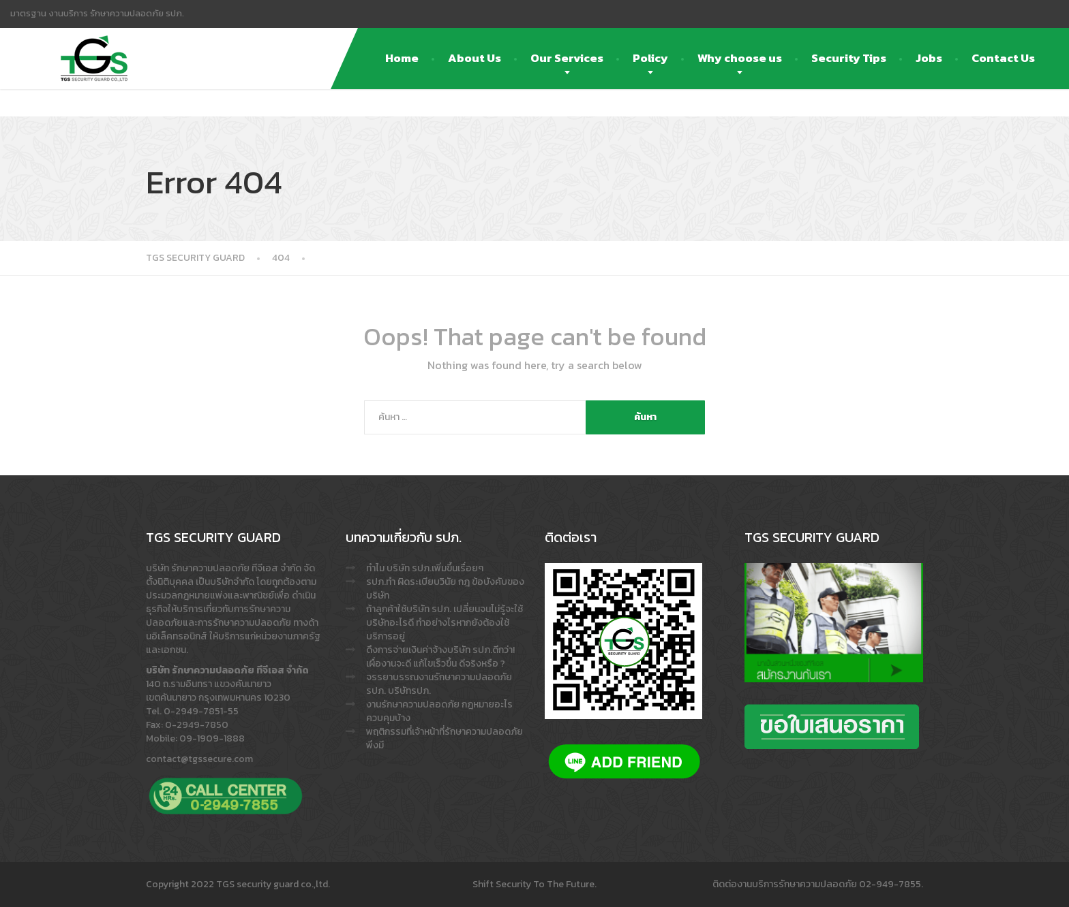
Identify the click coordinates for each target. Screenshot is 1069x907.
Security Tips (848, 58)
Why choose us (739, 58)
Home (402, 58)
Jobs (929, 58)
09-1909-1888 (212, 738)
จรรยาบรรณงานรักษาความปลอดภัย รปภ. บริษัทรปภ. (439, 684)
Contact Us (1003, 58)
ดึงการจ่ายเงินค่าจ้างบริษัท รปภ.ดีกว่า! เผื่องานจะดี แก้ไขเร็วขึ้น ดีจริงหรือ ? (440, 657)
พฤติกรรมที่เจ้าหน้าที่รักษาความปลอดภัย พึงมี (444, 738)
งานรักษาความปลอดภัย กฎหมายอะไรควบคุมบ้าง (439, 711)
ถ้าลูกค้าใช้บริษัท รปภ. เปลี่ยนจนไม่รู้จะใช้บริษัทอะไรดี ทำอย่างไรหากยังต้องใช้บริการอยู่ (444, 622)
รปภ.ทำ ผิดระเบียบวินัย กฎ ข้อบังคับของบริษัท (445, 589)
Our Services (566, 58)
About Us (474, 58)
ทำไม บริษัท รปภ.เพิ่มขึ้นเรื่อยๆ (424, 568)
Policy (650, 58)
